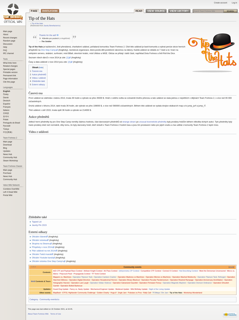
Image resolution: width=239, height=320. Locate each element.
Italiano (6, 110)
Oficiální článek (39, 236)
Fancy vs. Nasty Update (79, 289)
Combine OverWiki (11, 189)
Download (7, 145)
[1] (67, 57)
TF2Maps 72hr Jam (160, 293)
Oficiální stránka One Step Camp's (47, 261)
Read (139, 11)
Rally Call (147, 293)
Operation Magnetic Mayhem (174, 283)
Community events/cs (49, 299)
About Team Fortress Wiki (38, 314)
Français (6, 107)
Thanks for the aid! (47, 35)
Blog (5, 148)
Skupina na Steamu (41, 243)
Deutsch (6, 100)
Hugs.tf (113, 293)
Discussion (50, 11)
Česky (5, 94)
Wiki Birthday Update (139, 289)
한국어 (6, 116)
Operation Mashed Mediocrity (184, 277)
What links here (9, 63)
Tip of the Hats (37, 23)
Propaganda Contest (82, 274)
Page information (10, 78)
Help (5, 47)
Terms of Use (55, 314)
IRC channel (8, 53)
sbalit (231, 267)
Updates (6, 151)
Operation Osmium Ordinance (200, 283)
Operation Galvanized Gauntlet (125, 283)
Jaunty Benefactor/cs (52, 26)
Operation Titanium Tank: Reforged (211, 277)
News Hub (7, 154)
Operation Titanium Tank (82, 277)
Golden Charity (103, 293)
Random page (9, 41)
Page (34, 11)
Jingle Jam (122, 293)
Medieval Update (122, 289)
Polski (5, 119)
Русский (6, 126)
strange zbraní (129, 122)
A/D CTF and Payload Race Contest (67, 271)
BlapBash (57, 293)
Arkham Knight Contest (93, 271)
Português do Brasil (11, 123)
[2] (69, 62)
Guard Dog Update (60, 289)
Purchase (7, 173)
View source (156, 11)
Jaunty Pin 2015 (39, 225)
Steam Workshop (10, 161)
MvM (33, 281)
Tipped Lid (36, 222)
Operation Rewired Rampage (182, 280)
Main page (7, 31)
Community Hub (10, 157)
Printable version (10, 72)
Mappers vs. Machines (62, 277)
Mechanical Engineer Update (102, 289)
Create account (220, 3)
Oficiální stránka (39, 240)
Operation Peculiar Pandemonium (155, 280)
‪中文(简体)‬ (7, 132)
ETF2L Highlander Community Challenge (78, 293)
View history (179, 11)
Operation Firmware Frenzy (150, 283)
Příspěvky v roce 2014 (42, 247)
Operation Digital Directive (79, 280)
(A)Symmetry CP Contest (129, 271)
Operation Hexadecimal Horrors (104, 280)
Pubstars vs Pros (135, 293)
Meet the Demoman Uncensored (212, 271)
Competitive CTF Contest (151, 271)
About (5, 34)
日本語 (6, 113)
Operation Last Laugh (80, 283)
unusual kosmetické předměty (152, 122)
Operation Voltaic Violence (100, 283)
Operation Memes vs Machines (158, 277)
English (6, 91)
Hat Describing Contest (188, 271)
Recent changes (10, 38)
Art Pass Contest (110, 271)
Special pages (9, 69)
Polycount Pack (66, 274)
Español (6, 104)
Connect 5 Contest (170, 271)
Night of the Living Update (159, 289)
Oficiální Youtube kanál (42, 257)
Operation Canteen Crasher (105, 277)
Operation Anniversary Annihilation (209, 280)
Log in (234, 3)
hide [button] (41, 67)
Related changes (10, 66)
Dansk (6, 97)
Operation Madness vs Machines (131, 277)
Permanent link (9, 75)
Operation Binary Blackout (129, 280)
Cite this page (9, 82)
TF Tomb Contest (99, 274)
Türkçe (6, 129)
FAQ (5, 50)
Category (34, 299)
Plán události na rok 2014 (43, 250)
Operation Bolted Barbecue (71, 286)
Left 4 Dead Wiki (10, 192)
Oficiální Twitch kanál (41, 254)
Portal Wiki (7, 195)
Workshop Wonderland (193, 293)
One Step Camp (48, 50)
